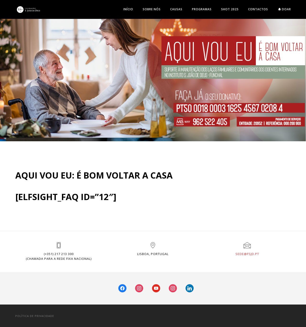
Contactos (258, 9)
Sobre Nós (152, 9)
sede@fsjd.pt (247, 254)
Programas (202, 9)
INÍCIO (128, 9)
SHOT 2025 (230, 9)
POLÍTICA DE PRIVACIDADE (34, 316)
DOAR (284, 9)
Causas (176, 9)
